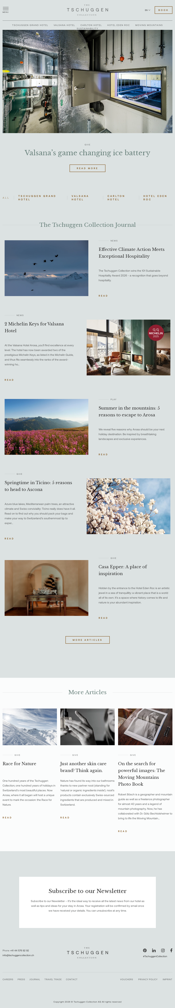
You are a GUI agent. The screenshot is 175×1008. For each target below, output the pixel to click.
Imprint (167, 979)
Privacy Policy (148, 979)
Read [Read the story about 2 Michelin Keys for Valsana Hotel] (9, 380)
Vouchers (126, 979)
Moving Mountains (149, 25)
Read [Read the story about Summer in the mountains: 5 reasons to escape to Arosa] (103, 454)
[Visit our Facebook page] (171, 950)
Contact (72, 979)
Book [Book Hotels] (163, 10)
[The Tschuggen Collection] (87, 10)
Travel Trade (53, 979)
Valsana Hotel (64, 25)
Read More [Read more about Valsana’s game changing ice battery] (87, 168)
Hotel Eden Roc (118, 25)
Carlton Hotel (91, 25)
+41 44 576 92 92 (19, 950)
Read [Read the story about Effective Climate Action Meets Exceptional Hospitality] (103, 296)
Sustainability (87, 28)
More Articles (88, 640)
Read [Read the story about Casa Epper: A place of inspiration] (103, 618)
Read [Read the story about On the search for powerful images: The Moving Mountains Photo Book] (123, 831)
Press (21, 979)
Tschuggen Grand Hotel (30, 25)
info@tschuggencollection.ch (18, 955)
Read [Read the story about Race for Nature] (7, 817)
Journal (34, 979)
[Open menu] (6, 10)
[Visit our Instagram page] (163, 950)
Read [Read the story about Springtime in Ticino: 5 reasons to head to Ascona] (9, 538)
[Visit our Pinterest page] (145, 950)
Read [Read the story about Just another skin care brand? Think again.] (65, 817)
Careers (8, 979)
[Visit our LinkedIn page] (154, 950)
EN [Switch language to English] (147, 10)
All (6, 197)
